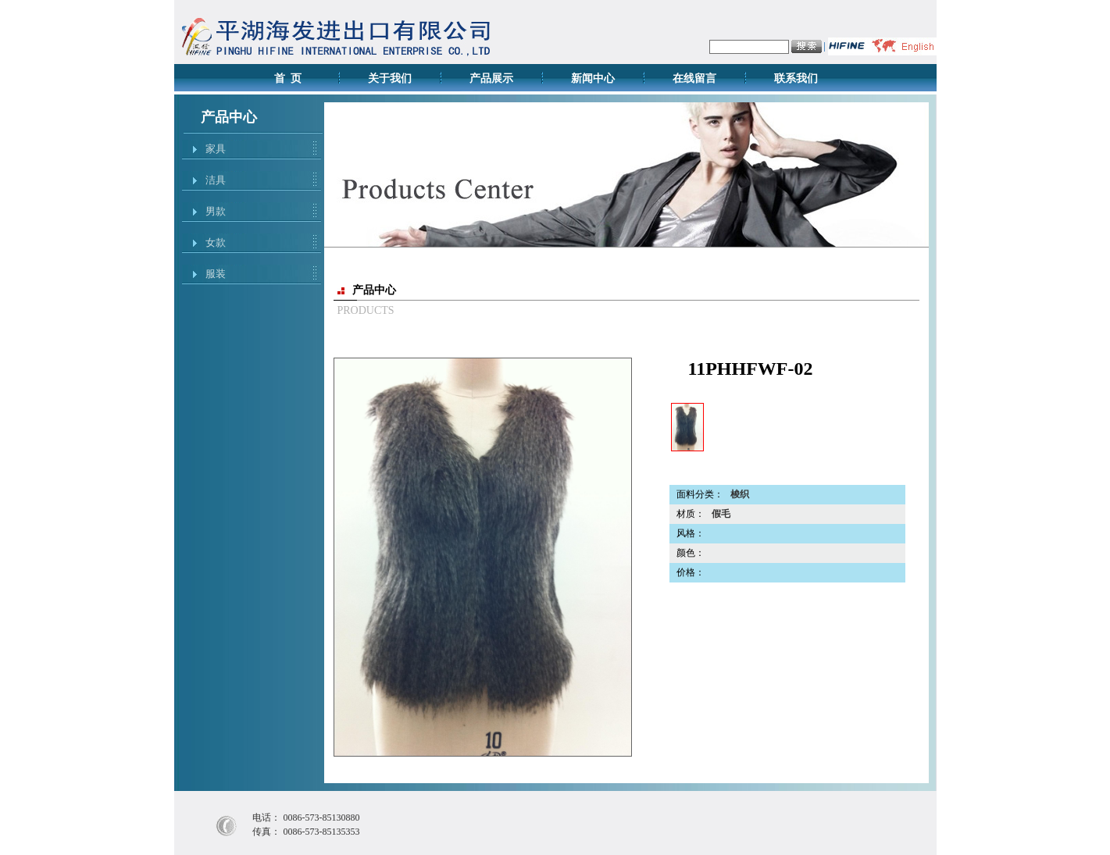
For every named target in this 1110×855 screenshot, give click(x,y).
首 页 (288, 78)
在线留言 (694, 78)
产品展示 (491, 78)
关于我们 (390, 78)
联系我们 (796, 78)
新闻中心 (593, 78)
